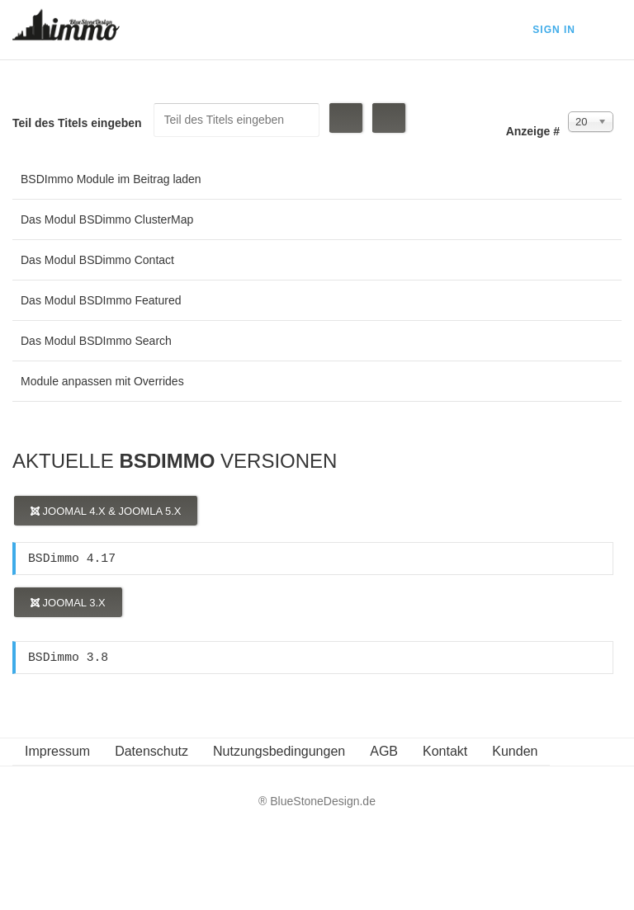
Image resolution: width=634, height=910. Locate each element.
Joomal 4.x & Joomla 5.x (106, 511)
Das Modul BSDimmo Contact (97, 259)
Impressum (57, 751)
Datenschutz (151, 751)
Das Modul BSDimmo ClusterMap (107, 219)
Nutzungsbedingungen (279, 751)
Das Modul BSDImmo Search (96, 340)
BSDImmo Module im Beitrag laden (111, 179)
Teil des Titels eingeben (78, 123)
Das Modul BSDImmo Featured (101, 300)
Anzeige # (533, 131)
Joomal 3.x (68, 602)
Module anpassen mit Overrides (102, 381)
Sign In (553, 29)
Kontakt (445, 751)
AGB (384, 751)
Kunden (514, 751)
